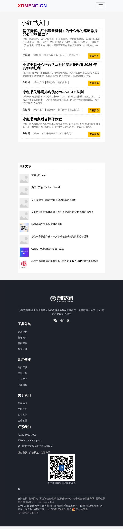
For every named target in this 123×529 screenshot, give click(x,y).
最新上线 (22, 373)
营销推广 (22, 337)
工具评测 (22, 379)
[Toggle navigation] (100, 5)
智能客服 (22, 343)
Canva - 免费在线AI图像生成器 (47, 248)
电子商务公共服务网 (83, 498)
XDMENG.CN (32, 5)
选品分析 (22, 331)
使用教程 (22, 384)
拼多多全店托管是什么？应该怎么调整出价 (54, 199)
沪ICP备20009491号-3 (59, 509)
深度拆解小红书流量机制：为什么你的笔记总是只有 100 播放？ (60, 32)
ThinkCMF (88, 505)
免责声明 (45, 452)
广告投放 (34, 452)
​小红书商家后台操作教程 (42, 119)
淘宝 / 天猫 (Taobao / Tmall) (46, 187)
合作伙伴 (22, 420)
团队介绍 (22, 409)
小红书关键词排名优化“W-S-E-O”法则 (53, 92)
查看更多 (94, 56)
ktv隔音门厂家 (33, 502)
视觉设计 (22, 349)
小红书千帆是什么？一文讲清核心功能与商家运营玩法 (59, 236)
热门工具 (22, 367)
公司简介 (22, 403)
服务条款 (22, 452)
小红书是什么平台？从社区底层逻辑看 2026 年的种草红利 (60, 66)
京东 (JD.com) (38, 175)
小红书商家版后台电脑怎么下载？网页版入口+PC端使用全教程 (64, 261)
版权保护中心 (64, 498)
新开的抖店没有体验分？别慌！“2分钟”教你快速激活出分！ (62, 212)
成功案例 (22, 414)
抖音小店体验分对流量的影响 (46, 224)
